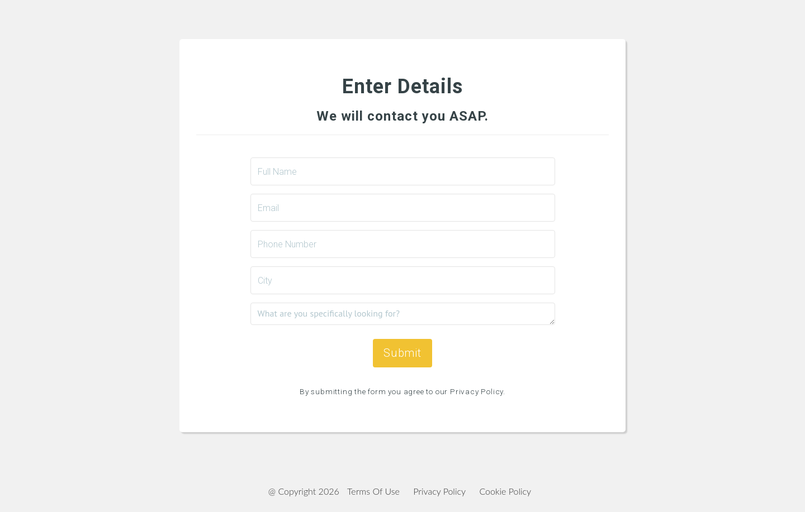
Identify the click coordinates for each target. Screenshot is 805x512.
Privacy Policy (439, 491)
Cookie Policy (505, 491)
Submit (402, 353)
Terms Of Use (373, 491)
